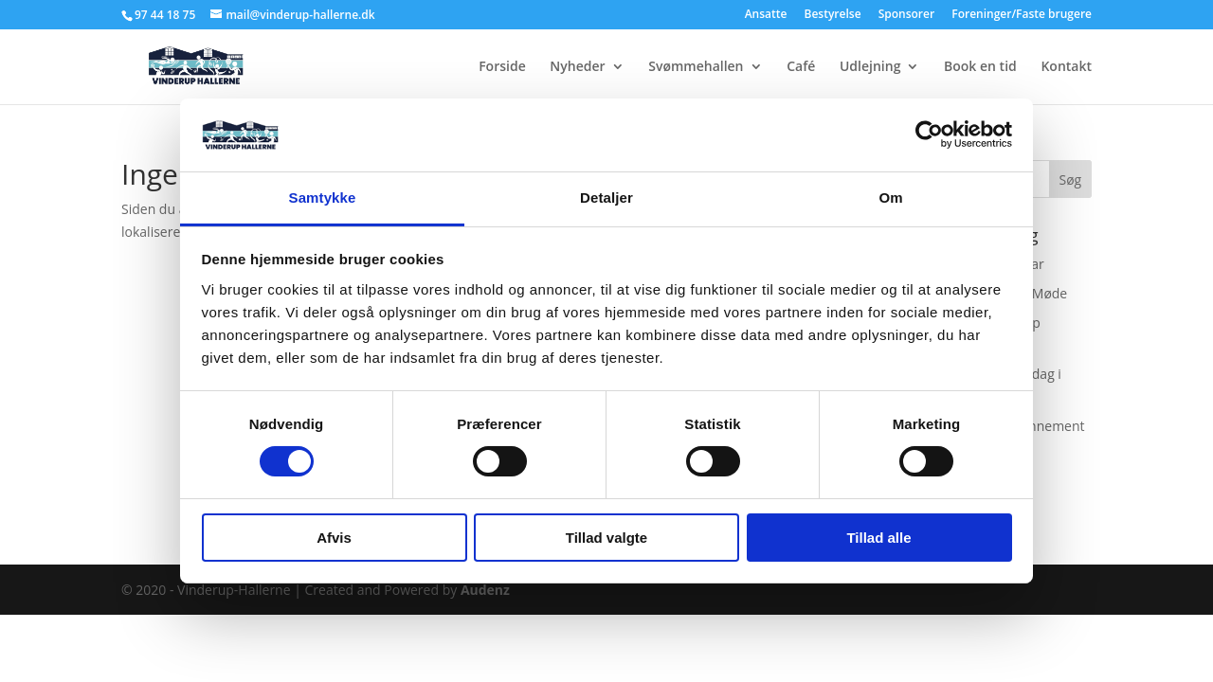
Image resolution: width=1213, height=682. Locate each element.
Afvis (334, 537)
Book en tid (980, 67)
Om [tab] (890, 197)
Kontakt (1066, 67)
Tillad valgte (606, 537)
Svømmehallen (695, 67)
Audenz (485, 590)
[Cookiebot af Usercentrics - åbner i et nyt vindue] (929, 134)
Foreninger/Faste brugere (1021, 15)
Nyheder (577, 67)
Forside (502, 67)
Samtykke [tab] (322, 197)
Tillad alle (878, 537)
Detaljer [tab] (606, 197)
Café (801, 67)
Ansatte (766, 15)
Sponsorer (906, 15)
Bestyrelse (833, 15)
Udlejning (870, 67)
